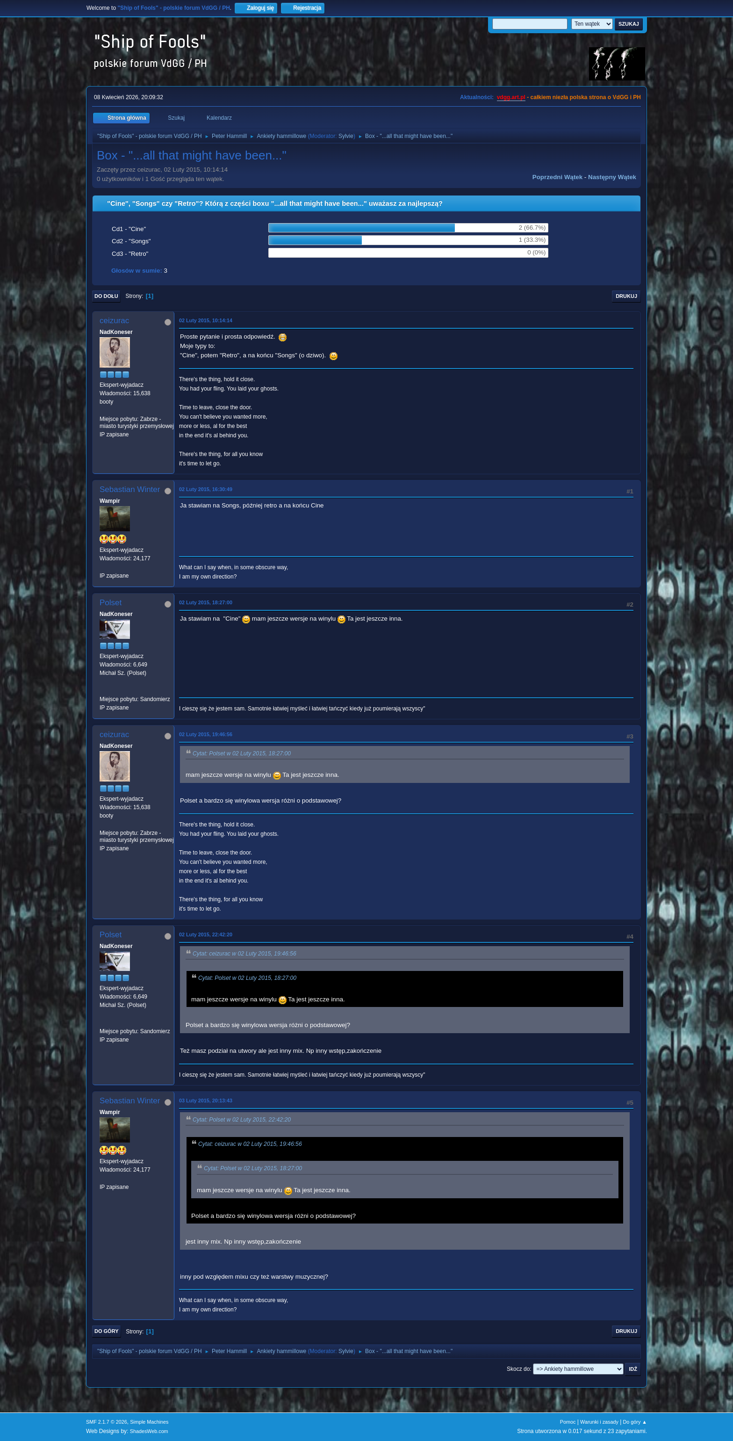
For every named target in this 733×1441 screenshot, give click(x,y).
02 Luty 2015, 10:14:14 (205, 320)
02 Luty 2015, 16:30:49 (205, 489)
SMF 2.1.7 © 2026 (106, 1422)
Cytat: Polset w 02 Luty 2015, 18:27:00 (242, 753)
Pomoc (568, 1422)
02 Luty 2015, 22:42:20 (205, 934)
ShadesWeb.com (149, 1431)
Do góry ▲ (635, 1422)
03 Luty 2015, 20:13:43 (205, 1100)
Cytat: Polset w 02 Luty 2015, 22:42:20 (242, 1119)
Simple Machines (149, 1422)
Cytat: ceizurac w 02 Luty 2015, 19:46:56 (244, 953)
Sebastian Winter (130, 489)
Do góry (106, 1331)
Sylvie (345, 136)
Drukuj (626, 296)
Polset (111, 602)
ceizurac (114, 320)
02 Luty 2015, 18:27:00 (205, 602)
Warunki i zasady (599, 1422)
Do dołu (106, 296)
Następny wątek (612, 177)
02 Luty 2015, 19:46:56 (205, 734)
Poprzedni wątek (557, 177)
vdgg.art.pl (511, 97)
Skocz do (518, 1369)
